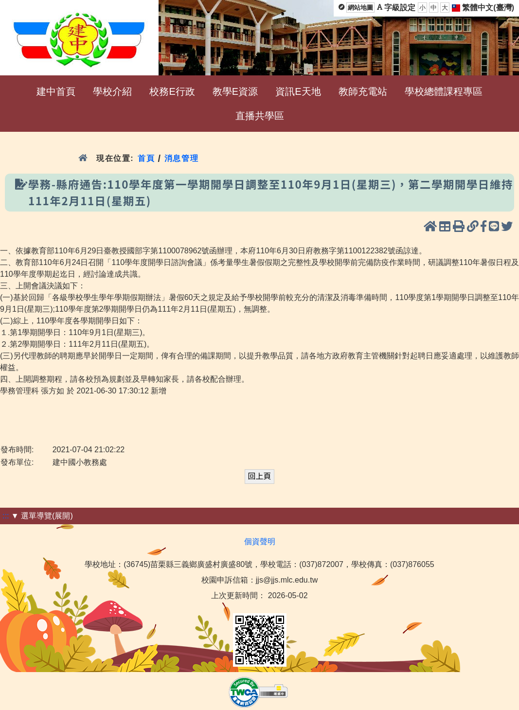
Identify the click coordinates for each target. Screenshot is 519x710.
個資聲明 (259, 541)
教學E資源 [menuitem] (235, 91)
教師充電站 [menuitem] (363, 91)
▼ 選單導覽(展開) (42, 516)
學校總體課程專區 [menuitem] (444, 91)
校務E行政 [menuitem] (172, 91)
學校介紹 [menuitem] (112, 91)
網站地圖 (360, 7)
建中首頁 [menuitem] (55, 91)
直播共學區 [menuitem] (259, 115)
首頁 (146, 158)
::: (5, 516)
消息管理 (181, 158)
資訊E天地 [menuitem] (298, 91)
